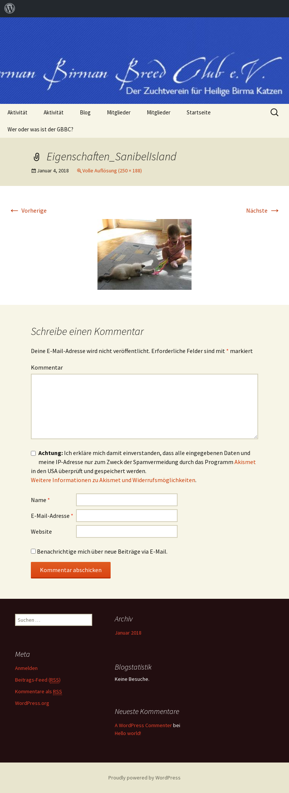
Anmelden (26, 668)
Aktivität (17, 112)
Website (41, 531)
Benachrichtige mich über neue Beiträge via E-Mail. (102, 551)
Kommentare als (38, 691)
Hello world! (128, 733)
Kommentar (47, 367)
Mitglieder (119, 112)
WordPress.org (32, 703)
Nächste (263, 210)
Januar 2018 (128, 632)
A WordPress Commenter (143, 725)
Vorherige (27, 210)
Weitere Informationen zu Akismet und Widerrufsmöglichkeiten (113, 480)
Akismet (245, 462)
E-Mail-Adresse (52, 515)
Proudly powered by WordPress (144, 777)
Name (40, 500)
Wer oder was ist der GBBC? (40, 129)
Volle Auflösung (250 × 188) (112, 170)
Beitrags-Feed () (38, 679)
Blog (85, 112)
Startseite (199, 112)
